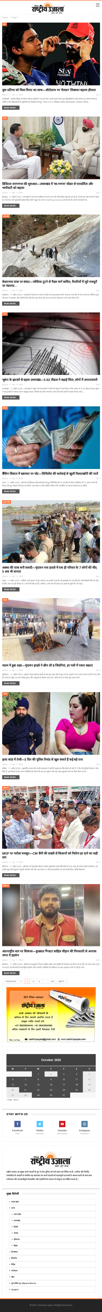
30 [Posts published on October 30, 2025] (51, 1095)
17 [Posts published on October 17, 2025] (64, 1084)
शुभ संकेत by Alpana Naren (23, 1283)
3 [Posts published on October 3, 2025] (63, 1074)
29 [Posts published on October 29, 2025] (38, 1095)
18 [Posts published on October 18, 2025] (76, 1084)
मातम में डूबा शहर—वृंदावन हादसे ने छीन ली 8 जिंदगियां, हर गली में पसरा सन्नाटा (47, 665)
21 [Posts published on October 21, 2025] (25, 1089)
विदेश (13, 1264)
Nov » (16, 1099)
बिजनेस (14, 1258)
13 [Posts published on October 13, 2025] (13, 1084)
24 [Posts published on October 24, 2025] (64, 1089)
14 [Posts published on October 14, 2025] (25, 1084)
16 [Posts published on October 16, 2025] (51, 1084)
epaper (15, 1289)
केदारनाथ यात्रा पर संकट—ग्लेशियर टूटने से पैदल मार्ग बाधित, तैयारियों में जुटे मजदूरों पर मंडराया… (49, 284)
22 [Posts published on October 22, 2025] (38, 1089)
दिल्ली (16, 1226)
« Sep (9, 1099)
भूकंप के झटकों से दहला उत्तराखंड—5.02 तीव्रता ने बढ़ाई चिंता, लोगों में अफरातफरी (50, 380)
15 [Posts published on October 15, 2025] (38, 1084)
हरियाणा (6, 788)
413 (52, 981)
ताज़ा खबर (15, 1201)
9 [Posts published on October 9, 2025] (50, 1079)
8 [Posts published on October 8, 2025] (38, 1079)
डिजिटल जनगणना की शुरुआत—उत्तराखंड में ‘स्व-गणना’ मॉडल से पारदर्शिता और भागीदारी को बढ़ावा (47, 186)
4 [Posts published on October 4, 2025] (76, 1074)
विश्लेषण (14, 1251)
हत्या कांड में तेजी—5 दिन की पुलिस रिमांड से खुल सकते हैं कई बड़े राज (42, 759)
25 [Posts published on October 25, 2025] (76, 1089)
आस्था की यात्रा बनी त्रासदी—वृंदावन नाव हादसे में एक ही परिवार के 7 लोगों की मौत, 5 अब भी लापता (50, 569)
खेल (4, 24)
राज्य (5, 118)
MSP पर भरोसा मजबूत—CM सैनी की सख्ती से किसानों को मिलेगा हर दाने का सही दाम (50, 855)
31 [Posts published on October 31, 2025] (64, 1095)
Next (62, 981)
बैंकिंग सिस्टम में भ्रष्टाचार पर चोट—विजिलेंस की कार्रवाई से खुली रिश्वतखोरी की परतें (50, 473)
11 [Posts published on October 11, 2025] (76, 1079)
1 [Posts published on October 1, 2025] (38, 1074)
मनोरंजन (14, 1270)
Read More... (11, 107)
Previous (10, 981)
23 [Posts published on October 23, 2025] (51, 1089)
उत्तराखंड (6, 216)
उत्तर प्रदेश (6, 502)
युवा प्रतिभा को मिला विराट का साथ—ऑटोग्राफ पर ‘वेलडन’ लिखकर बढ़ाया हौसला (49, 90)
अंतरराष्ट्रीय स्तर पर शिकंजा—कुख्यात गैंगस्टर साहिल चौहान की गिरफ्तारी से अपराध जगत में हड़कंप (49, 953)
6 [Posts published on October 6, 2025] (12, 1079)
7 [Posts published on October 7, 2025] (25, 1079)
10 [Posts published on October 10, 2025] (64, 1079)
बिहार (5, 408)
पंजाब (5, 600)
